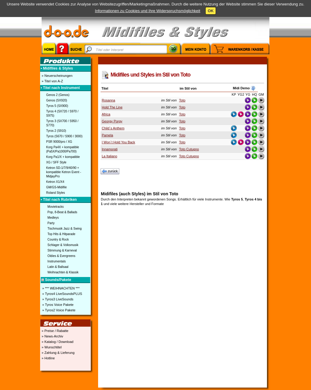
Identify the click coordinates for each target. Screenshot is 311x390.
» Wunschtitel (51, 347)
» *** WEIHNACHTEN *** (60, 288)
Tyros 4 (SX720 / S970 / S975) (62, 113)
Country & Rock (58, 239)
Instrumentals (56, 261)
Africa (106, 114)
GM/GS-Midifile (56, 187)
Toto (182, 100)
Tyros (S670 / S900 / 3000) (64, 136)
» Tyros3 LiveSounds (57, 299)
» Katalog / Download (57, 342)
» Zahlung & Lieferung (57, 352)
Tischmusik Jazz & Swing (64, 228)
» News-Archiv (52, 336)
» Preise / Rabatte (54, 331)
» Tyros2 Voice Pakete (58, 310)
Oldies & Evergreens (61, 256)
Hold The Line (112, 107)
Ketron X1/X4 (55, 181)
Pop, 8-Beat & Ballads (62, 212)
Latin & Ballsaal (57, 267)
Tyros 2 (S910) (56, 130)
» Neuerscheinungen (57, 75)
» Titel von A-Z (52, 81)
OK (211, 11)
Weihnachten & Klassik (62, 272)
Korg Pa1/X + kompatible (63, 157)
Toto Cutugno (189, 149)
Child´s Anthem (113, 128)
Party (50, 223)
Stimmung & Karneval (62, 250)
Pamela (107, 135)
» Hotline (48, 358)
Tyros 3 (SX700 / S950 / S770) (62, 123)
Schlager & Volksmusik (62, 245)
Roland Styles (55, 192)
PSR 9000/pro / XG (59, 141)
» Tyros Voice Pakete (57, 304)
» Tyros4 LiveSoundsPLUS (61, 294)
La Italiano (109, 156)
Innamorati (110, 149)
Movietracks (55, 206)
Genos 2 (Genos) (58, 95)
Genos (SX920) (56, 100)
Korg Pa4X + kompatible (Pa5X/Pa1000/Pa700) (62, 149)
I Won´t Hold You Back (118, 142)
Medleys (53, 217)
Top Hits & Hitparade (61, 234)
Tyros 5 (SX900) (57, 106)
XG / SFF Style (56, 162)
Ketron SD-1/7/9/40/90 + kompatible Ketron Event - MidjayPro (63, 172)
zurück (110, 171)
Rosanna (108, 100)
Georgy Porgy (112, 121)
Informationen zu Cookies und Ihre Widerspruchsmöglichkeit (147, 11)
